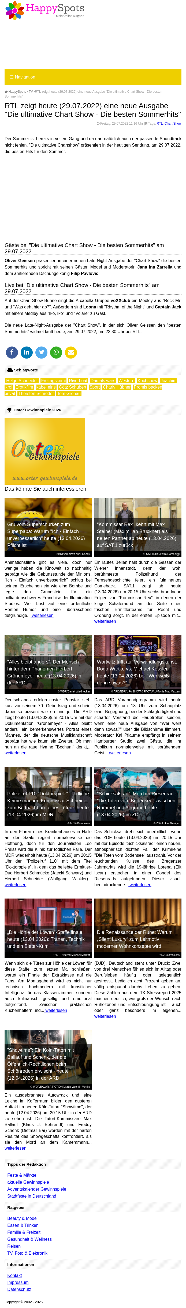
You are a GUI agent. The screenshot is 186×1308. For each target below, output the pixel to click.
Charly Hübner (117, 387)
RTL (160, 123)
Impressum (17, 1282)
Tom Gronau (69, 393)
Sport (95, 387)
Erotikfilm (24, 387)
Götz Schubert (72, 387)
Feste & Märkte (21, 1175)
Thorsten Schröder (36, 393)
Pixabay (85, 554)
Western (126, 380)
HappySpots (15, 92)
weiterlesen (42, 615)
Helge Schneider (22, 380)
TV (31, 92)
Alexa (71, 554)
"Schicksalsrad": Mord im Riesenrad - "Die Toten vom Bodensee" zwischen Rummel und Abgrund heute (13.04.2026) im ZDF (137, 804)
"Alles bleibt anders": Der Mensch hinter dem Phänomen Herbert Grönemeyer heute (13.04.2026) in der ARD (44, 672)
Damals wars (103, 380)
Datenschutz (19, 1289)
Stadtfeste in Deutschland (31, 1196)
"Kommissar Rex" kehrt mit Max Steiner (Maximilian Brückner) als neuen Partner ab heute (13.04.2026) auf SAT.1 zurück (136, 535)
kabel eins (46, 387)
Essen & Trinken (23, 1225)
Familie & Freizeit (23, 1232)
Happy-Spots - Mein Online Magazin (45, 10)
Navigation (22, 77)
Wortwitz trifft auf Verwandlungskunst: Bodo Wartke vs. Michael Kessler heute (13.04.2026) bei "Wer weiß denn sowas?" (137, 672)
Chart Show (173, 123)
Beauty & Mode (21, 1218)
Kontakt (14, 1275)
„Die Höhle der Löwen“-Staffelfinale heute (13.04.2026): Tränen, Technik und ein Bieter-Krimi (46, 939)
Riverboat (78, 380)
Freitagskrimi (53, 380)
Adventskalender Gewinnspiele (36, 1189)
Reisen (14, 1246)
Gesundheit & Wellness (29, 1239)
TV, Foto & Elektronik (27, 1253)
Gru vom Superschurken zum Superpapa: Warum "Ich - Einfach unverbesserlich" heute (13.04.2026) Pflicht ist (46, 535)
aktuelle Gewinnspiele (28, 1182)
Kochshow (147, 380)
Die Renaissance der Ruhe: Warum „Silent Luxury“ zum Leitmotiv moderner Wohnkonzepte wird (135, 939)
